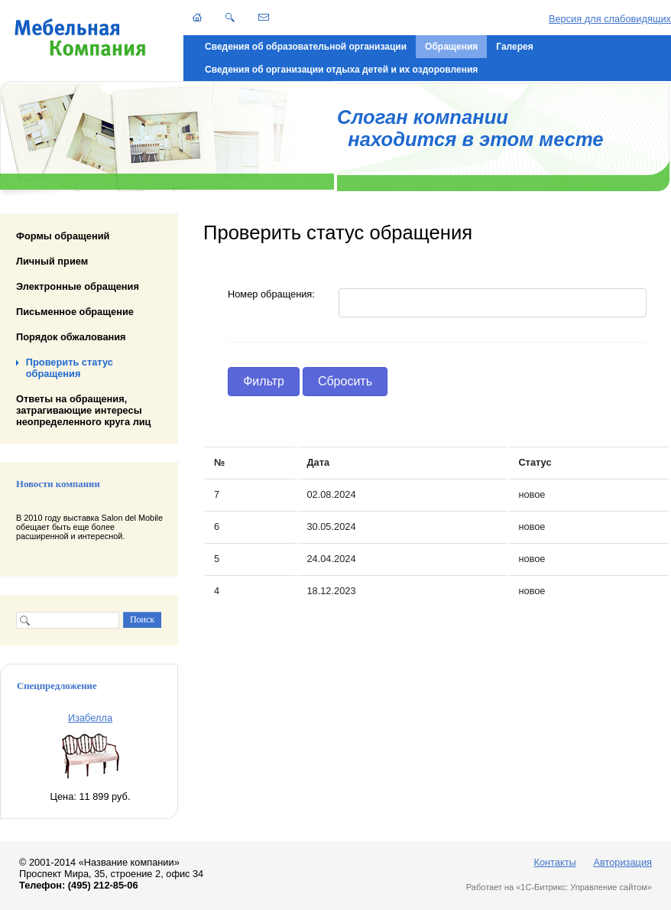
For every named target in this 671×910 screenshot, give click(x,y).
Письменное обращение (75, 311)
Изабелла (90, 717)
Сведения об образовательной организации (306, 46)
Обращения (451, 46)
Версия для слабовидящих (610, 18)
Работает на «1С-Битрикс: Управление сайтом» (559, 887)
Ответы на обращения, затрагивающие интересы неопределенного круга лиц (83, 409)
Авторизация (622, 862)
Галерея (514, 46)
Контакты (554, 862)
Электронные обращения (77, 286)
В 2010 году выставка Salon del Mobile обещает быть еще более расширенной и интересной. (89, 527)
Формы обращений (62, 236)
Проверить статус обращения (69, 367)
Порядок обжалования (71, 337)
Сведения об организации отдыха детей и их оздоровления (341, 69)
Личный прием (52, 261)
